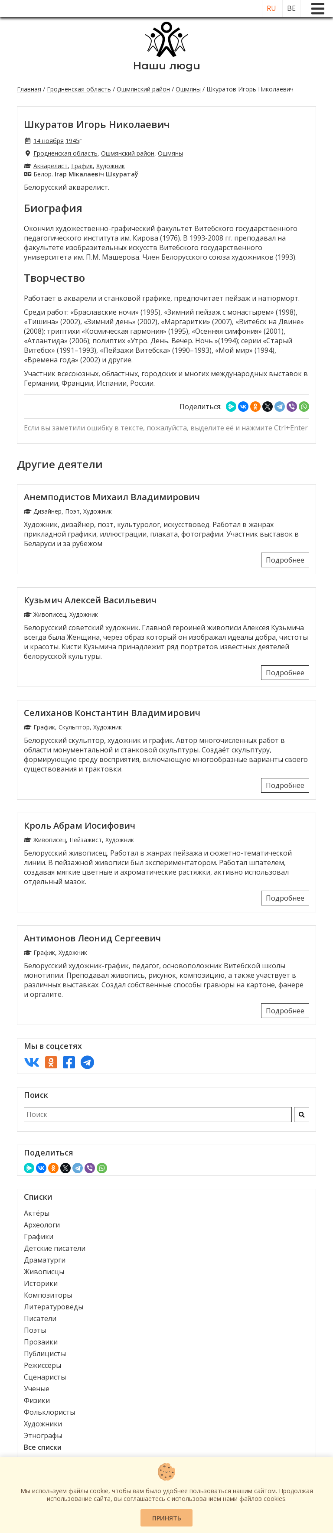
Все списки (43, 1447)
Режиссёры (42, 1365)
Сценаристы (45, 1377)
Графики (38, 1236)
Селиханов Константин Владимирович (112, 713)
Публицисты (45, 1353)
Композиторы (48, 1295)
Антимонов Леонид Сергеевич (92, 938)
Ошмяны (188, 89)
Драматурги (44, 1260)
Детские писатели (54, 1248)
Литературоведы (53, 1307)
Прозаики (41, 1342)
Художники (43, 1424)
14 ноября (48, 141)
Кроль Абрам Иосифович (79, 825)
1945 (72, 141)
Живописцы (44, 1271)
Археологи (42, 1225)
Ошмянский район (143, 89)
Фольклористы (49, 1412)
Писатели (40, 1318)
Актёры (36, 1213)
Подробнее (285, 560)
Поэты (35, 1330)
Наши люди (166, 65)
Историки (41, 1283)
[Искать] (301, 1114)
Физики (37, 1400)
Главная (29, 89)
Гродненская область (79, 89)
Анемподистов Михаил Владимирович (112, 497)
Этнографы (43, 1435)
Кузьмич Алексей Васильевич (90, 600)
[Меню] (317, 8)
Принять (166, 1518)
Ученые (36, 1388)
